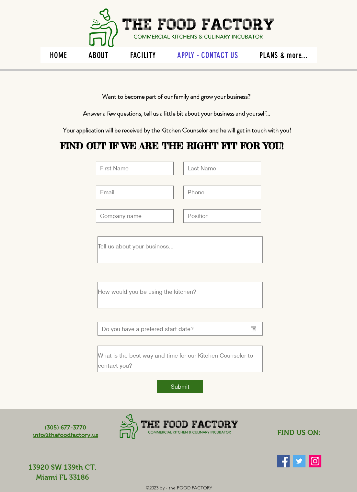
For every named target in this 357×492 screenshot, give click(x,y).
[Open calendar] (253, 328)
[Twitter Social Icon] (299, 461)
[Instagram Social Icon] (315, 461)
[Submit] (180, 386)
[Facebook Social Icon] (283, 461)
